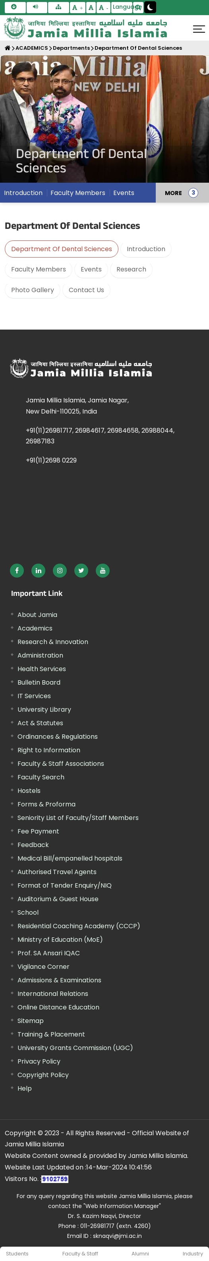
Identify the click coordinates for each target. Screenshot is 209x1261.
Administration (40, 655)
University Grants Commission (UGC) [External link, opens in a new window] (75, 1047)
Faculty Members (77, 192)
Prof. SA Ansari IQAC (48, 953)
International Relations (52, 993)
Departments (71, 48)
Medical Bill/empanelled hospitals (69, 858)
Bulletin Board (38, 682)
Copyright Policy (43, 1074)
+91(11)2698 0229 (51, 460)
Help (24, 1088)
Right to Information (48, 750)
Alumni (140, 1253)
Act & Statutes (40, 723)
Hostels (29, 790)
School (28, 912)
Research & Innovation (52, 641)
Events (123, 192)
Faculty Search (40, 777)
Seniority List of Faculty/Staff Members (78, 817)
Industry (193, 1253)
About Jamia (37, 614)
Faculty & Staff (80, 1253)
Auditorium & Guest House (58, 899)
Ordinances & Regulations (57, 736)
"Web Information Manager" (122, 1206)
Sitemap (30, 1020)
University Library (44, 709)
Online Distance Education (58, 1007)
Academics (34, 628)
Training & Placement (51, 1034)
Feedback (33, 844)
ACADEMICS (31, 48)
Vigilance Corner (43, 966)
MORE (173, 193)
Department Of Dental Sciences (138, 48)
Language (122, 7)
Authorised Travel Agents (57, 871)
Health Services (41, 668)
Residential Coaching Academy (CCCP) (78, 926)
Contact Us (86, 290)
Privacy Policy (38, 1061)
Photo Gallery (32, 290)
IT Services (34, 696)
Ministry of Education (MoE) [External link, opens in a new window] (60, 939)
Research (131, 269)
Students (17, 1253)
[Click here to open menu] (199, 29)
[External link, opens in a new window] (17, 571)
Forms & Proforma (46, 804)
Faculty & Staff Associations (60, 763)
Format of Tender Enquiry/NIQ (64, 885)
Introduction (23, 192)
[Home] (8, 48)
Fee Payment (38, 831)
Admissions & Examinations (59, 980)
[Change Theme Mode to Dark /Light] (150, 7)
